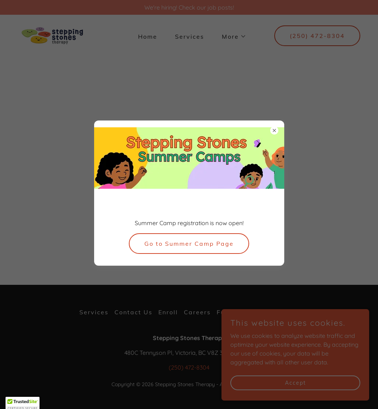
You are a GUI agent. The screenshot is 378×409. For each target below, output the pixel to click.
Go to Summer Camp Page (189, 243)
